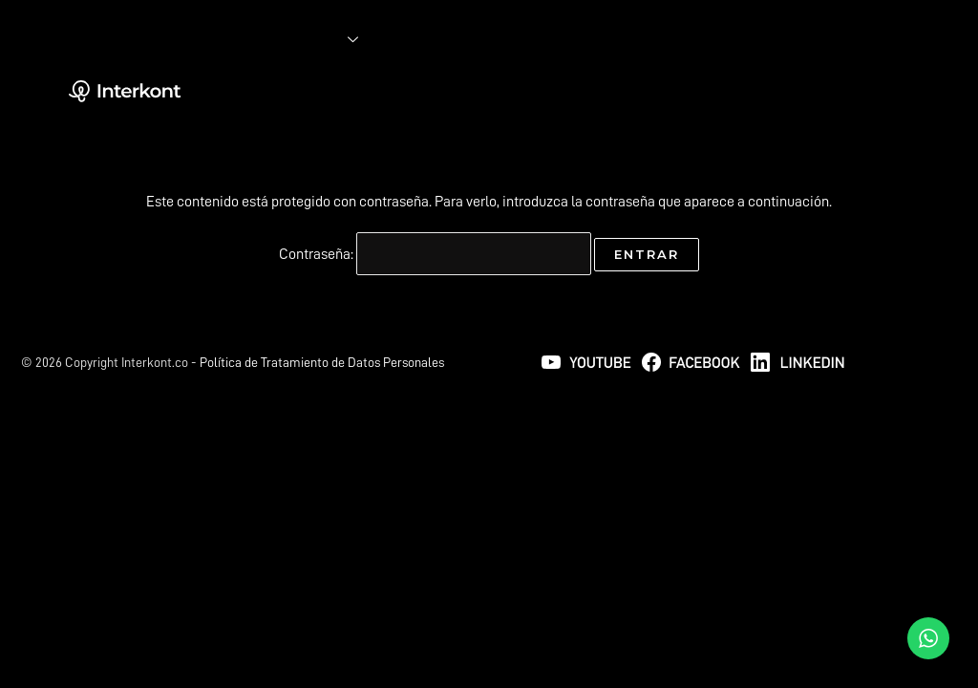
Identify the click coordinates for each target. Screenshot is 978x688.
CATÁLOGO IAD (299, 124)
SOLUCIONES (316, 40)
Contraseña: (435, 254)
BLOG (361, 81)
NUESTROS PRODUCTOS (467, 81)
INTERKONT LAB (442, 39)
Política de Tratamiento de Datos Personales (322, 362)
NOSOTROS (289, 81)
